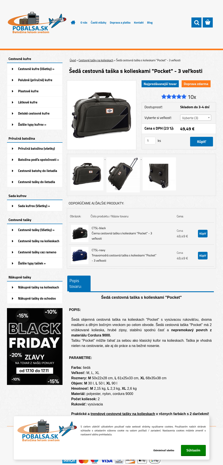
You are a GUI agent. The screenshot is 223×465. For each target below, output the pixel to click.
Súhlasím (193, 450)
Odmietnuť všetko (163, 450)
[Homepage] (70, 22)
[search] (196, 23)
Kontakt (139, 22)
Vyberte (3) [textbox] (190, 117)
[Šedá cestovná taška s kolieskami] (101, 82)
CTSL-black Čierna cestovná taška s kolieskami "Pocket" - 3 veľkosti (122, 233)
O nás (84, 22)
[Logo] (37, 23)
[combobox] (195, 118)
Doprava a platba (120, 22)
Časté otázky (98, 22)
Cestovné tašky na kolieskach (96, 60)
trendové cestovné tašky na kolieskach (123, 414)
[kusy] (150, 140)
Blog (149, 22)
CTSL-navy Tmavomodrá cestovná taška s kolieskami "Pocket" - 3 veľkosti (124, 255)
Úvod (73, 60)
